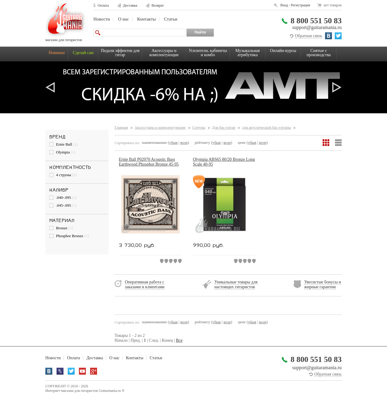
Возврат (157, 5)
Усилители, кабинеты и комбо (208, 52)
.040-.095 (63, 197)
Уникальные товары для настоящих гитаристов (236, 284)
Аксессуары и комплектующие (164, 52)
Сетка (326, 142)
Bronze (61, 228)
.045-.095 (63, 205)
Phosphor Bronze (69, 236)
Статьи (170, 19)
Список (338, 142)
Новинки (57, 52)
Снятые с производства (319, 52)
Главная (121, 127)
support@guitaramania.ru (317, 27)
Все (179, 340)
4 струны (63, 175)
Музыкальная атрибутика (248, 52)
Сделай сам (83, 52)
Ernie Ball (63, 144)
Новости (101, 19)
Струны (198, 127)
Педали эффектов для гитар (120, 52)
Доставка (130, 5)
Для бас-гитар (223, 127)
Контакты (146, 19)
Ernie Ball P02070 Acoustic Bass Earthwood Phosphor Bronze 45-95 (149, 161)
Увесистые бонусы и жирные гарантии (322, 284)
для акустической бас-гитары (266, 127)
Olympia (62, 152)
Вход (284, 5)
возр (184, 142)
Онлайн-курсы (283, 50)
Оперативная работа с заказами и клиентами (144, 284)
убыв (173, 142)
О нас (123, 19)
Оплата (103, 5)
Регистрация (300, 5)
